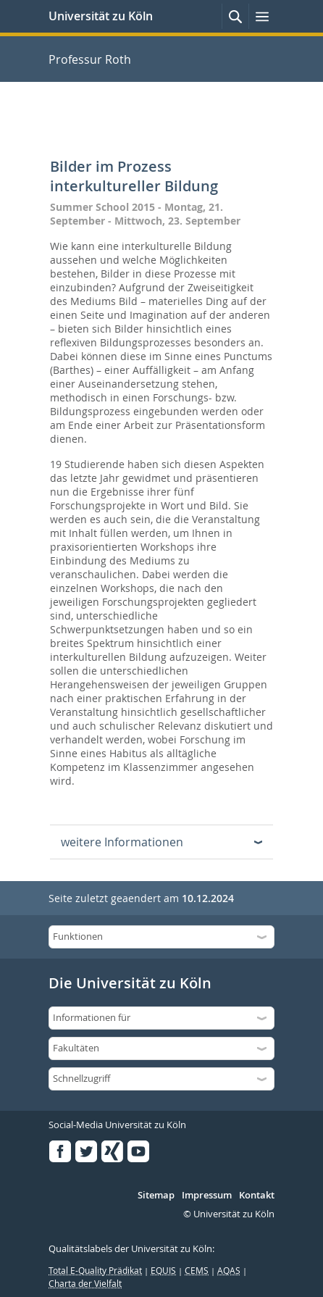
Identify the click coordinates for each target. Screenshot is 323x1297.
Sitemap (156, 1195)
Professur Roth (90, 59)
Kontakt (256, 1195)
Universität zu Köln (101, 16)
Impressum (207, 1195)
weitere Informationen (122, 842)
